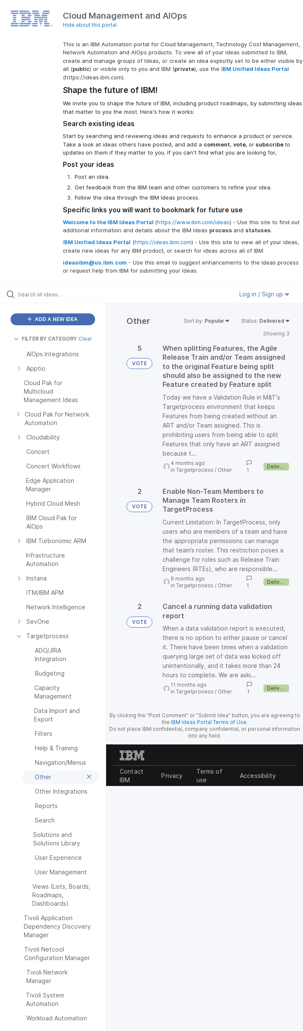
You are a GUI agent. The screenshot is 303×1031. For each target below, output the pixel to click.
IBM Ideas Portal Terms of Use (209, 722)
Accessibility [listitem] (258, 775)
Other (225, 470)
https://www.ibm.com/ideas (193, 222)
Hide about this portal (90, 25)
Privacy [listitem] (171, 775)
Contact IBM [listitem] (131, 775)
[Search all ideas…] (57, 294)
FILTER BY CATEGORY (45, 338)
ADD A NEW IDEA (53, 319)
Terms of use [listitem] (209, 775)
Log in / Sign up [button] (264, 294)
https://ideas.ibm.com (163, 242)
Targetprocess (194, 470)
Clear (85, 338)
